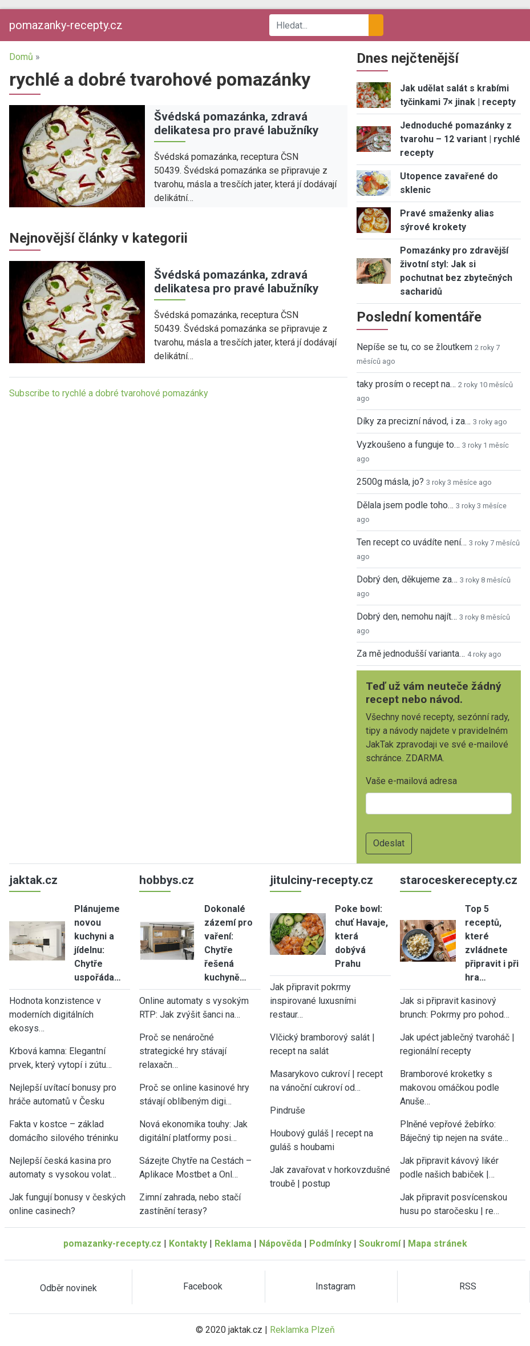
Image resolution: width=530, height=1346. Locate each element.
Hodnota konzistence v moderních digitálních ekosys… (55, 1014)
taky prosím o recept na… (406, 384)
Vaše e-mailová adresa (411, 781)
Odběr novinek (68, 1288)
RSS (467, 1286)
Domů (21, 56)
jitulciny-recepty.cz (321, 880)
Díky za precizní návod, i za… (414, 421)
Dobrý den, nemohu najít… (407, 616)
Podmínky (330, 1243)
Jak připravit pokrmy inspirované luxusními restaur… (313, 1001)
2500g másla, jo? (390, 481)
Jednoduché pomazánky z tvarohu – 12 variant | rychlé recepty (460, 139)
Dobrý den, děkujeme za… (407, 579)
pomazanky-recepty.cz (66, 25)
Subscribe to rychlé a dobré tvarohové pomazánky (108, 393)
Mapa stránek (437, 1243)
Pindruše (287, 1110)
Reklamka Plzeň (302, 1329)
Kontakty (188, 1243)
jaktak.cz (33, 880)
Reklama (233, 1243)
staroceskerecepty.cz (458, 880)
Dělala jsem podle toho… (405, 505)
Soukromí (379, 1243)
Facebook (202, 1286)
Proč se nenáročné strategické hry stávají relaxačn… (182, 1051)
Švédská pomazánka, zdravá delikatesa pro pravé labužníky (236, 124)
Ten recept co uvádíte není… (412, 542)
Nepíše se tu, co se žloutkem (414, 346)
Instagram (335, 1286)
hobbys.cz (166, 880)
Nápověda (280, 1243)
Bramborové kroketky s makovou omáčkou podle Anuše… (449, 1087)
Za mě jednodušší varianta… (411, 653)
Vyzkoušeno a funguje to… (408, 444)
